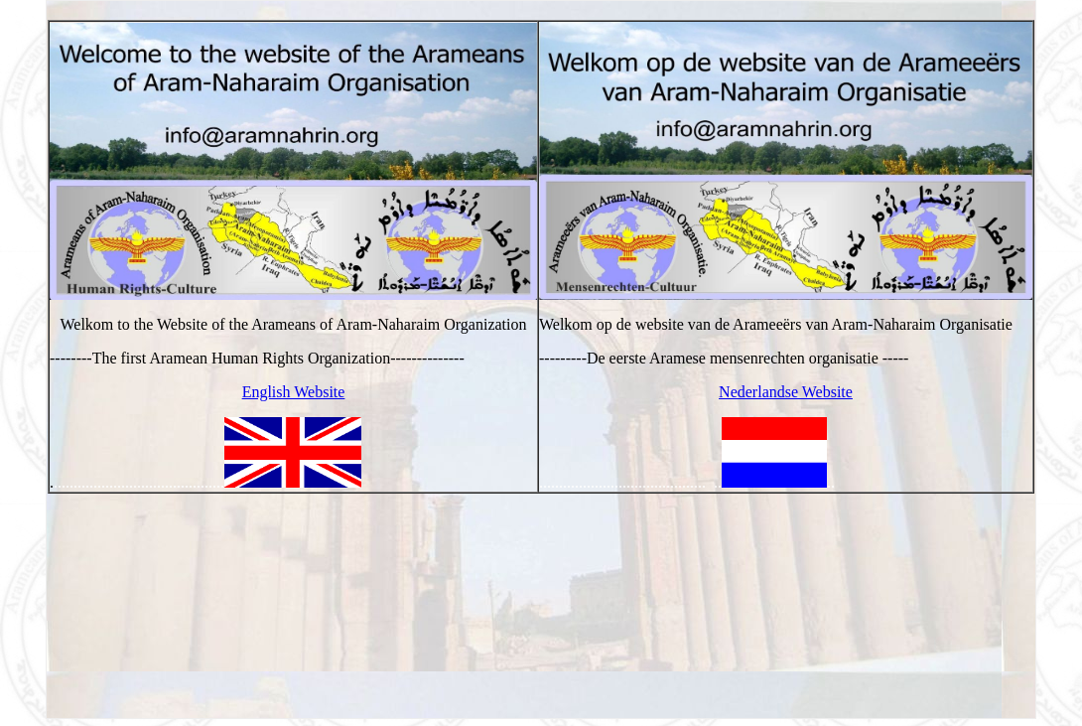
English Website (293, 391)
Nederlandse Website (786, 391)
